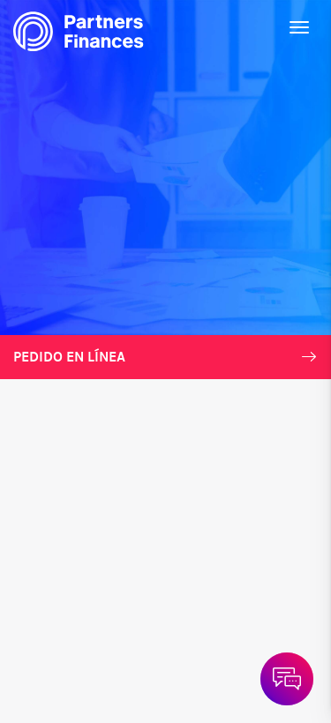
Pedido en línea (165, 357)
